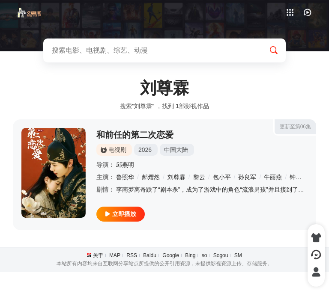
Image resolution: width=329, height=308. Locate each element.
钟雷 (296, 177)
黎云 (199, 177)
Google (170, 255)
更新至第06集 (295, 127)
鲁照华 (125, 177)
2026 (145, 149)
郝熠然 (151, 177)
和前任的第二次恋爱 (134, 134)
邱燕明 (125, 164)
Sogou (220, 255)
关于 (98, 255)
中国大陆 (176, 149)
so (204, 255)
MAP (114, 255)
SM (238, 255)
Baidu (149, 255)
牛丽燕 (273, 177)
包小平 (222, 177)
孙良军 (247, 177)
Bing (190, 255)
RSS (131, 255)
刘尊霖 (176, 177)
